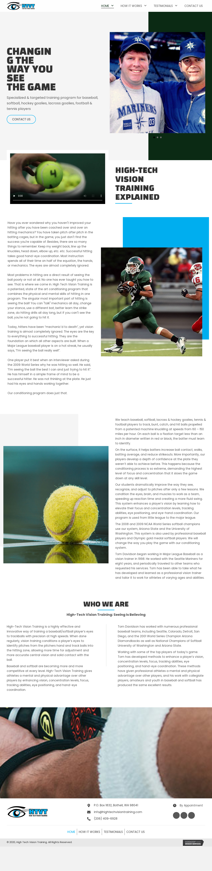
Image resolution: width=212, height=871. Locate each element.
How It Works (89, 832)
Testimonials (113, 832)
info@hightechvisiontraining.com (118, 812)
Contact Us (135, 832)
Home (71, 832)
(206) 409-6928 (105, 819)
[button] (21, 119)
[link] (107, 5)
